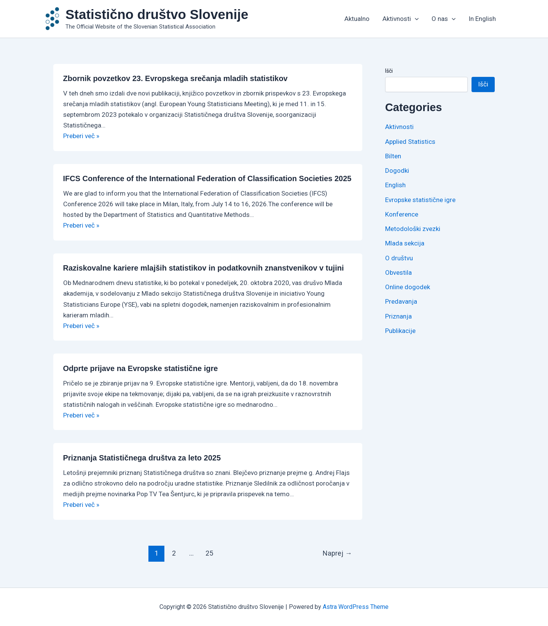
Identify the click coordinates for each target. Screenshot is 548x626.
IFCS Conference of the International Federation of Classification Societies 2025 (207, 178)
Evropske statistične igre (420, 200)
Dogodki (397, 170)
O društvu (399, 258)
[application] (415, 18)
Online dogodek (407, 287)
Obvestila (398, 272)
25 (209, 553)
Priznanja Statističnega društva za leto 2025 (142, 458)
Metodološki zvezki (412, 229)
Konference (401, 214)
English (395, 185)
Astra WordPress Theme (356, 606)
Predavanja (401, 301)
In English (482, 18)
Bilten (393, 156)
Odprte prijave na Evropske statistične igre (140, 368)
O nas (444, 18)
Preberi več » (81, 136)
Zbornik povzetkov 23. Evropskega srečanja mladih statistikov (175, 78)
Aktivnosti (400, 18)
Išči (389, 71)
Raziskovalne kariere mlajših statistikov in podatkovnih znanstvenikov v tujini (204, 268)
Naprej (337, 553)
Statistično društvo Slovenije (156, 14)
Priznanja (398, 316)
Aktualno (357, 18)
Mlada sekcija (404, 243)
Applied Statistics (410, 141)
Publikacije (400, 331)
